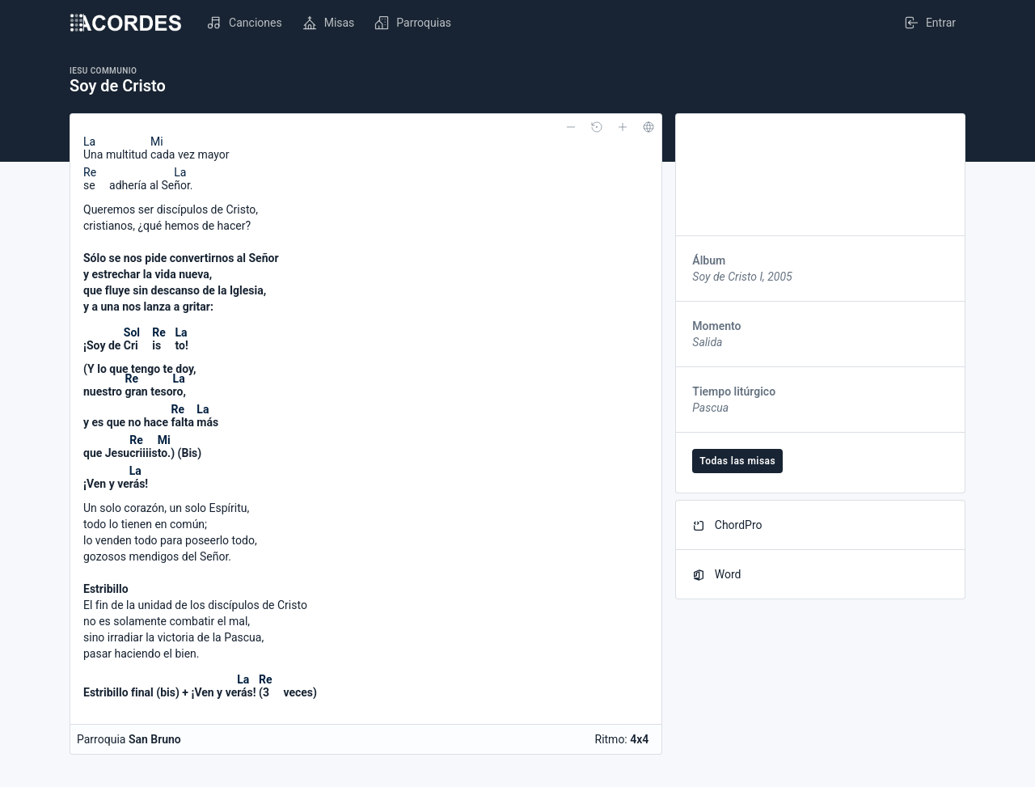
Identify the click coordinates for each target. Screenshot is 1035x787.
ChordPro (727, 525)
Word (716, 575)
